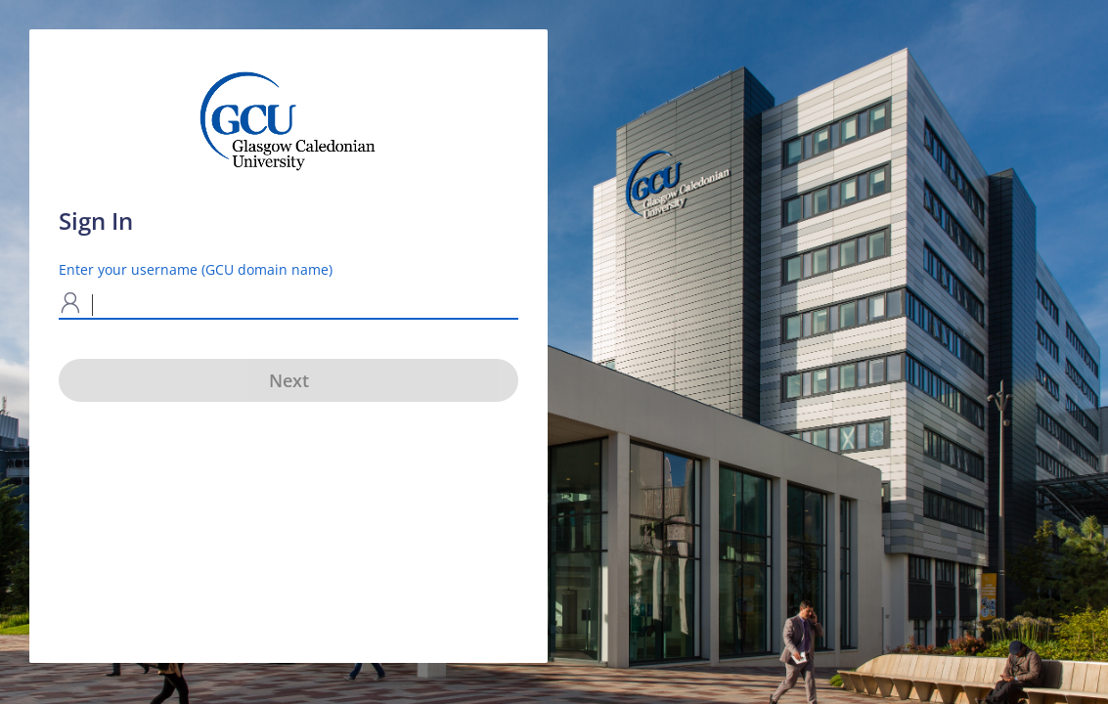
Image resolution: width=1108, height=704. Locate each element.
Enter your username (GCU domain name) (195, 269)
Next (289, 380)
